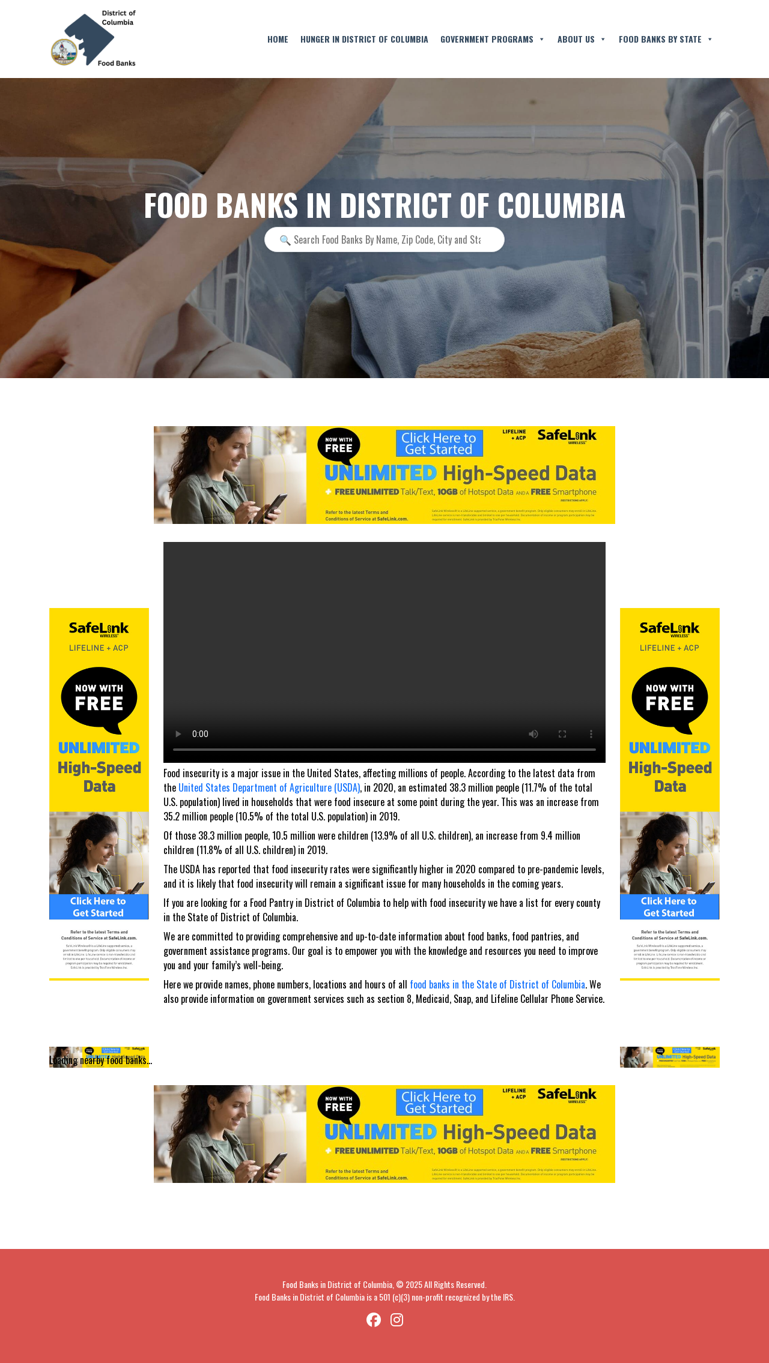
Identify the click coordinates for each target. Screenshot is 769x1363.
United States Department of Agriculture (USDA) (269, 787)
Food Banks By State (666, 39)
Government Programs (493, 39)
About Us (582, 39)
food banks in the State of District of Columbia (497, 984)
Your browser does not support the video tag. (384, 652)
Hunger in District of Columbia (364, 38)
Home (277, 38)
